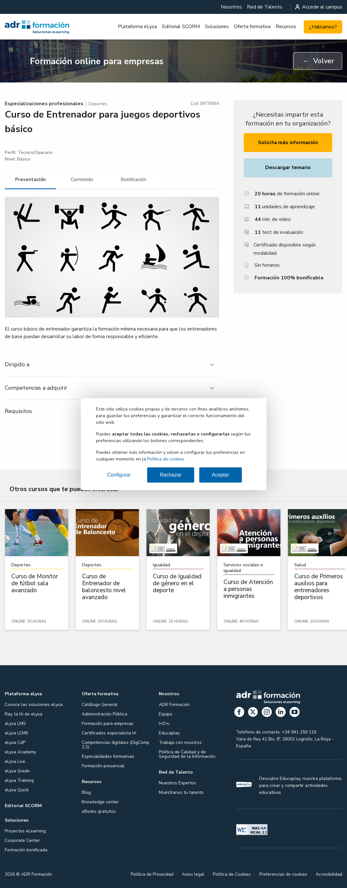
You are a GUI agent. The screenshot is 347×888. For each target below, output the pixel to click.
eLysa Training (19, 780)
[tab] (30, 179)
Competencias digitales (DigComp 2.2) (115, 744)
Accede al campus (319, 6)
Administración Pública (104, 714)
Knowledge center (100, 802)
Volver (318, 61)
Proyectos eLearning (25, 831)
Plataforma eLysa (137, 26)
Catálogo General (99, 705)
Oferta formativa (252, 26)
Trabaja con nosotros (180, 742)
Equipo (165, 714)
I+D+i (164, 724)
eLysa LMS (15, 724)
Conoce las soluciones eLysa (34, 705)
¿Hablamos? (323, 26)
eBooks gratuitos (99, 811)
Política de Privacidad (152, 874)
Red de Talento (264, 6)
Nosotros (231, 6)
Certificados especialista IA (109, 733)
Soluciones (217, 26)
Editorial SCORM (181, 26)
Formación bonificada (26, 850)
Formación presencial (103, 766)
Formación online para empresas (97, 61)
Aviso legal (193, 874)
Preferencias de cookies (283, 874)
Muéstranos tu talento (181, 792)
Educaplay (169, 733)
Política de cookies (165, 459)
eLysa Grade (17, 771)
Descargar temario (288, 167)
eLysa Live (15, 761)
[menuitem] (231, 7)
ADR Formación (174, 705)
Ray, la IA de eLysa (23, 714)
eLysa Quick (17, 790)
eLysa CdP (15, 742)
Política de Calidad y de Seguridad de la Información (187, 754)
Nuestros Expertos (177, 783)
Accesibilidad (329, 874)
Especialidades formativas (108, 756)
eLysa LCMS (16, 733)
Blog (86, 792)
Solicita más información (288, 142)
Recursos (286, 26)
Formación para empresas (108, 724)
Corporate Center (22, 840)
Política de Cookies (232, 874)
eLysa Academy (20, 752)
